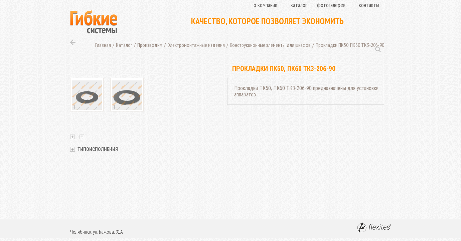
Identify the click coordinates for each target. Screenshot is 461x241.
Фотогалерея (331, 5)
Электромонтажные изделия (196, 45)
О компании (265, 5)
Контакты (369, 5)
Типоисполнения (94, 149)
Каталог (299, 5)
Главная (103, 45)
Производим (149, 45)
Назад (72, 42)
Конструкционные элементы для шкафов (270, 45)
